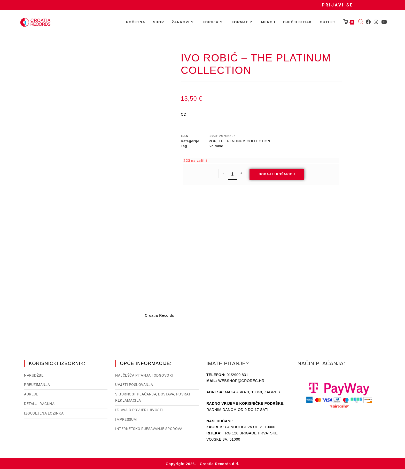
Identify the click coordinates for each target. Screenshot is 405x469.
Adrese (31, 394)
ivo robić (216, 146)
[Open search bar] (360, 22)
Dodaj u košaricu (277, 174)
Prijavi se (337, 5)
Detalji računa (39, 403)
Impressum (126, 419)
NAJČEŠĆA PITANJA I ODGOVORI (144, 375)
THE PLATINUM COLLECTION (244, 141)
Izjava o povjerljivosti (139, 409)
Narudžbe (33, 375)
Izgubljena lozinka (44, 413)
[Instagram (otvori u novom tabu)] (375, 22)
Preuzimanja (37, 384)
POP (212, 141)
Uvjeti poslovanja (134, 384)
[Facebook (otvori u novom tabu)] (368, 22)
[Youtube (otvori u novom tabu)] (384, 22)
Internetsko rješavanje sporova (148, 428)
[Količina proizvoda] (232, 174)
